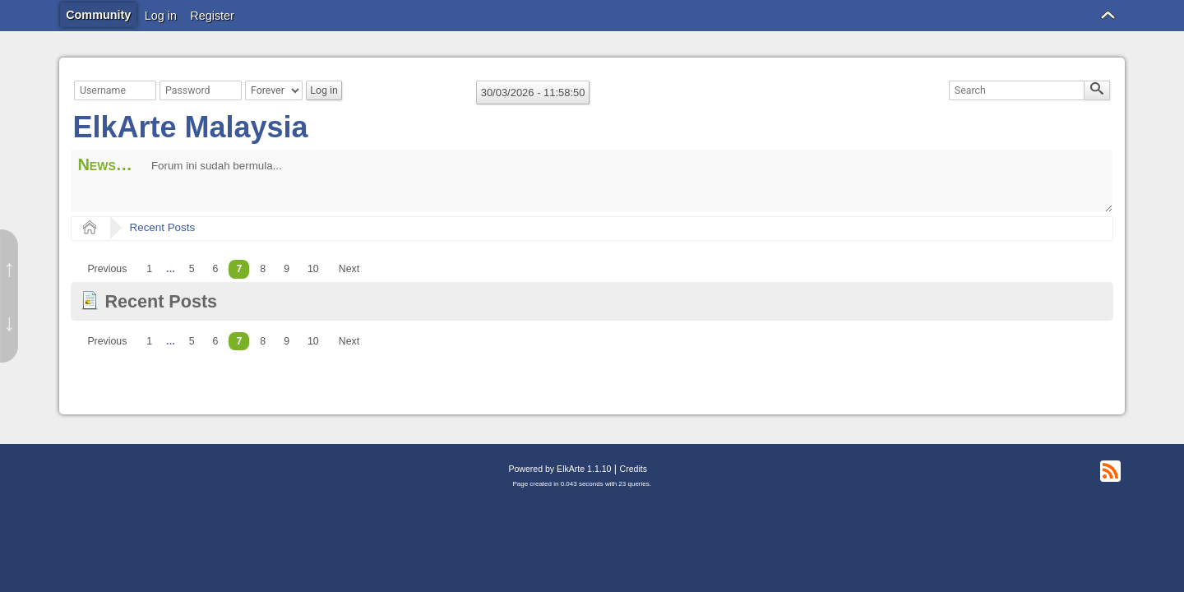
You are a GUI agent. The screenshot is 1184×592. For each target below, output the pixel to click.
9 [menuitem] (286, 269)
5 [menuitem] (192, 269)
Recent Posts (162, 227)
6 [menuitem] (216, 269)
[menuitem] (107, 269)
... (170, 269)
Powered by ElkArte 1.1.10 (559, 469)
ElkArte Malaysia (190, 127)
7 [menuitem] (239, 269)
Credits (633, 469)
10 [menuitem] (313, 269)
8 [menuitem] (263, 269)
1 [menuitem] (149, 269)
